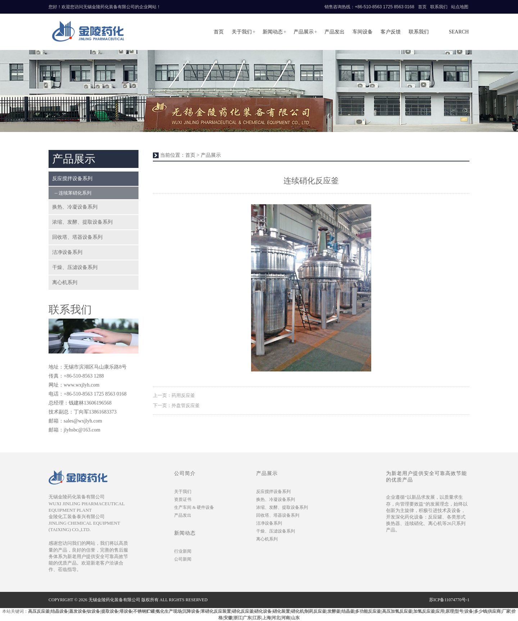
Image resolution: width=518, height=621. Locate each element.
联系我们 (438, 6)
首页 (422, 6)
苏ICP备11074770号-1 (449, 599)
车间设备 (363, 32)
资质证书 (182, 499)
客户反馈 (391, 32)
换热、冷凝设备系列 (74, 207)
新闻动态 (273, 32)
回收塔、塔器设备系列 (77, 237)
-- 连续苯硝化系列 (71, 193)
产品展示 (304, 32)
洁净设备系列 (67, 252)
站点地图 (459, 6)
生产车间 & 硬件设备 (194, 507)
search (459, 32)
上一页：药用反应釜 (174, 395)
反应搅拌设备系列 (72, 178)
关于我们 (242, 32)
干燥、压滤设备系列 (74, 267)
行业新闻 (182, 551)
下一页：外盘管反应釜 (176, 405)
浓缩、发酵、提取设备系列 (82, 222)
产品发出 (334, 32)
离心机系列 (64, 282)
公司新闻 (182, 559)
